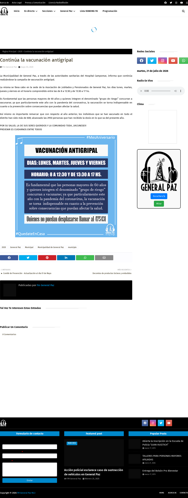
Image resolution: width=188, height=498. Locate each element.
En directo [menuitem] (29, 11)
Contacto (184, 493)
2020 (20, 51)
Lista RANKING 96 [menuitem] (89, 11)
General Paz (15, 247)
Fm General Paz (10, 67)
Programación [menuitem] (110, 11)
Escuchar (159, 196)
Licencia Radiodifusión (58, 3)
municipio (72, 247)
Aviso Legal (17, 3)
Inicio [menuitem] (16, 11)
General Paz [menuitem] (66, 11)
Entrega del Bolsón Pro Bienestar (160, 470)
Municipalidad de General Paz (51, 247)
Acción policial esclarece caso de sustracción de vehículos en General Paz (93, 472)
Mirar (159, 203)
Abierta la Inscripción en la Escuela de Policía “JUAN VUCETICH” (162, 443)
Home (161, 493)
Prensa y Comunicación (35, 3)
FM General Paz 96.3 (26, 493)
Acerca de (4, 3)
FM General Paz (74, 478)
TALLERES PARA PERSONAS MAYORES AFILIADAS (161, 457)
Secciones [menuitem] (47, 11)
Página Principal (9, 51)
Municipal (29, 247)
